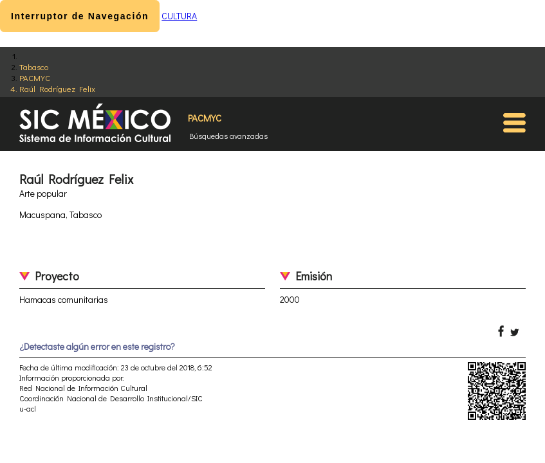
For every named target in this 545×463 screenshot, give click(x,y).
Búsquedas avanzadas (228, 136)
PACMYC (34, 77)
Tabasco (33, 66)
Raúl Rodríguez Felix (57, 88)
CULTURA (179, 16)
